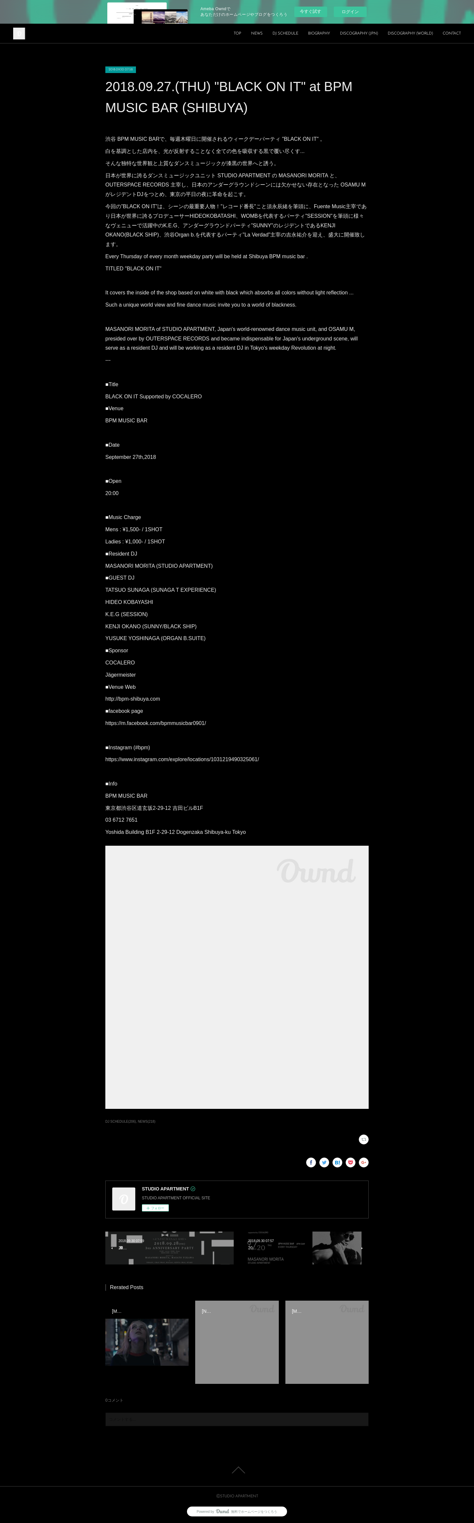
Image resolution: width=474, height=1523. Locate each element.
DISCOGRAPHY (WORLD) (410, 34)
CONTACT (452, 34)
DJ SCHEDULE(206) (120, 1121)
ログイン (350, 11)
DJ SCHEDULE (285, 34)
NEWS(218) (146, 1121)
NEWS (257, 34)
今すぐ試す (310, 11)
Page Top (237, 1470)
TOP (237, 34)
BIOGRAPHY (319, 34)
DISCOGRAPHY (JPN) (359, 34)
